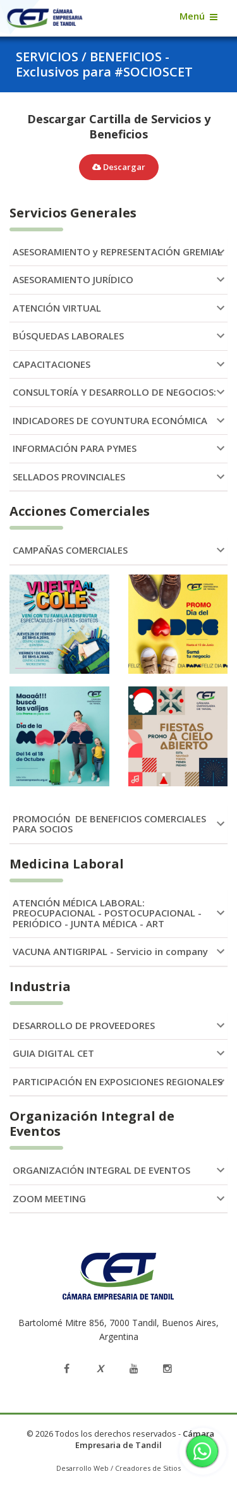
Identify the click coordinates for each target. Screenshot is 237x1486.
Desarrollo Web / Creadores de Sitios (118, 1468)
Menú (192, 15)
